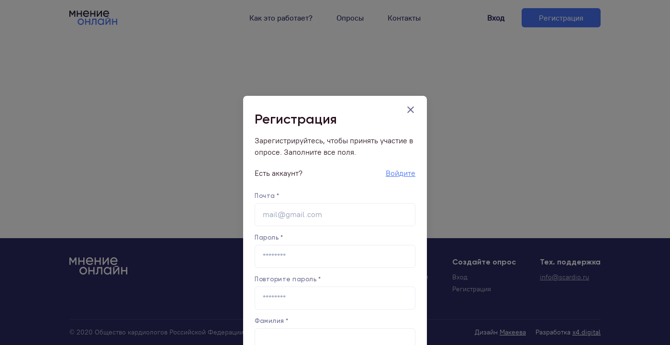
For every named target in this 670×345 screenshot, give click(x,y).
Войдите (400, 173)
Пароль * (269, 237)
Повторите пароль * (288, 279)
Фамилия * (272, 320)
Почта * (267, 195)
